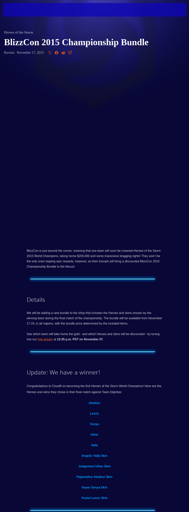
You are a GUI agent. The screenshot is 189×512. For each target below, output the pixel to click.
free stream (45, 161)
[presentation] (14, 10)
